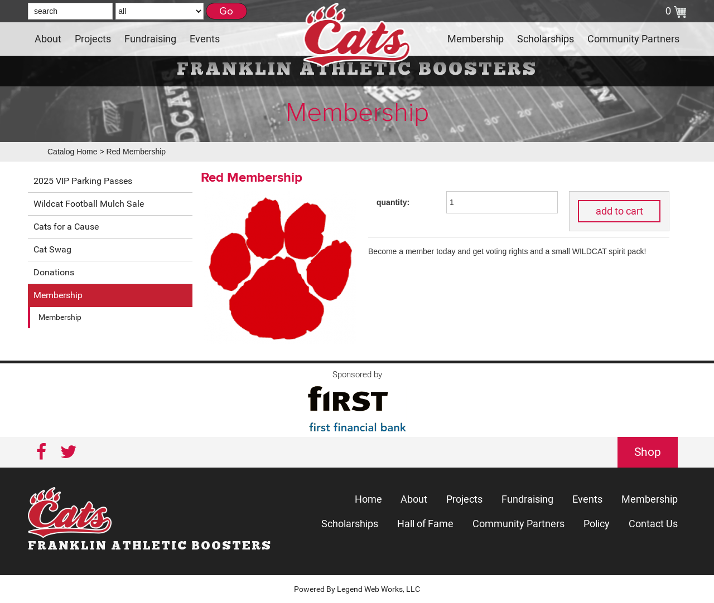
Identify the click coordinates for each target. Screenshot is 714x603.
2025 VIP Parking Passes (82, 181)
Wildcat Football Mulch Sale (88, 203)
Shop (647, 452)
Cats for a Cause (66, 226)
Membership (58, 295)
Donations (53, 272)
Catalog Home (72, 151)
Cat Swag (52, 249)
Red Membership (136, 151)
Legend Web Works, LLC (378, 589)
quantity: (393, 202)
